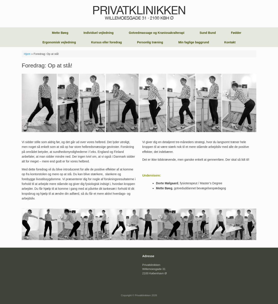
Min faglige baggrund (193, 42)
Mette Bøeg (60, 32)
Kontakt (229, 42)
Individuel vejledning (98, 32)
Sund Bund (208, 32)
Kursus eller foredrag (106, 42)
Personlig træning (150, 42)
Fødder (236, 32)
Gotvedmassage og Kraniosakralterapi (156, 32)
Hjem (27, 54)
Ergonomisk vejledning (59, 42)
